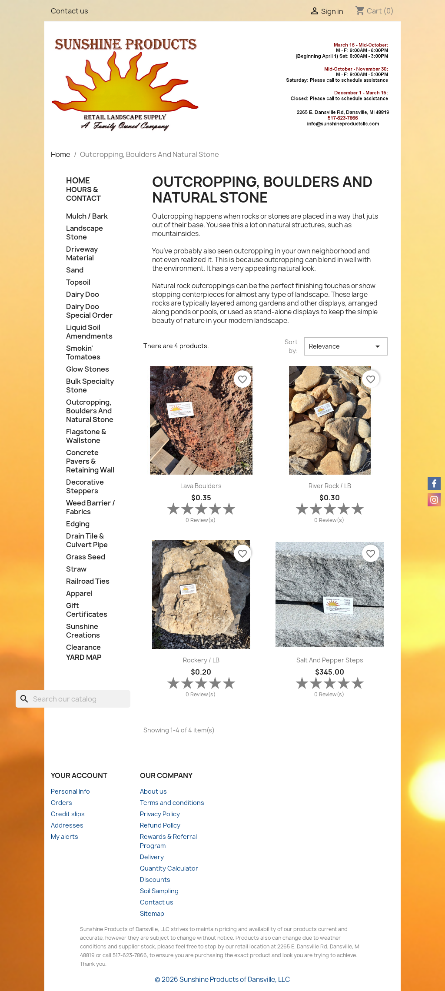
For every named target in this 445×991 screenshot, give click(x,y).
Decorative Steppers (85, 487)
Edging (78, 524)
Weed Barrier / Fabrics (90, 507)
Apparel (79, 593)
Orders (61, 802)
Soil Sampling (159, 891)
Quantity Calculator (169, 868)
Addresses (67, 825)
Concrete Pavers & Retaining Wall (90, 461)
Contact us (69, 11)
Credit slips (68, 814)
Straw (76, 569)
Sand (74, 270)
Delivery (152, 857)
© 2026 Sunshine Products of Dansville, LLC (222, 979)
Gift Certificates (86, 610)
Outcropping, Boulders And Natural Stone (89, 411)
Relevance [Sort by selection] (346, 346)
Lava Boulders (201, 486)
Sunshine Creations (83, 631)
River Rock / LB (330, 486)
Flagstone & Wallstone (86, 436)
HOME (78, 180)
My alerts (64, 836)
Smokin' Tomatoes (83, 353)
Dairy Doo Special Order (89, 311)
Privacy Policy (160, 814)
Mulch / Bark (87, 216)
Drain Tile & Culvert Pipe (87, 540)
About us (153, 791)
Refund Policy (160, 825)
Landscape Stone (84, 233)
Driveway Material (82, 254)
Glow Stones (87, 369)
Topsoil (78, 282)
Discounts (155, 879)
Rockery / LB (201, 660)
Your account (79, 775)
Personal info (70, 791)
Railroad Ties (88, 581)
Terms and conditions (172, 802)
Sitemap (152, 913)
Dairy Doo (82, 294)
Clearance (83, 647)
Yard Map (84, 657)
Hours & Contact (83, 194)
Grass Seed (85, 557)
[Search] (73, 699)
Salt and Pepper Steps (329, 660)
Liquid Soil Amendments (89, 332)
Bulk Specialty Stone (90, 386)
